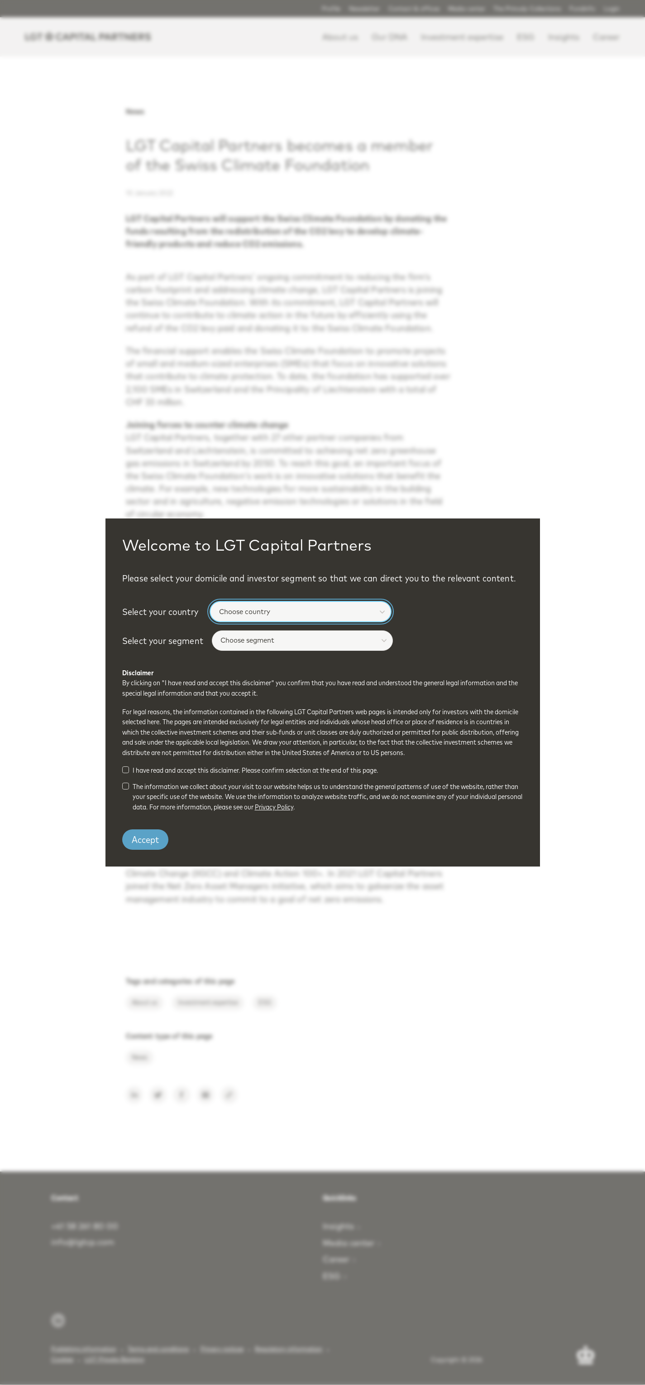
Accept (145, 839)
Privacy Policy (274, 807)
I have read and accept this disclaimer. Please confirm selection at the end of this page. (255, 770)
